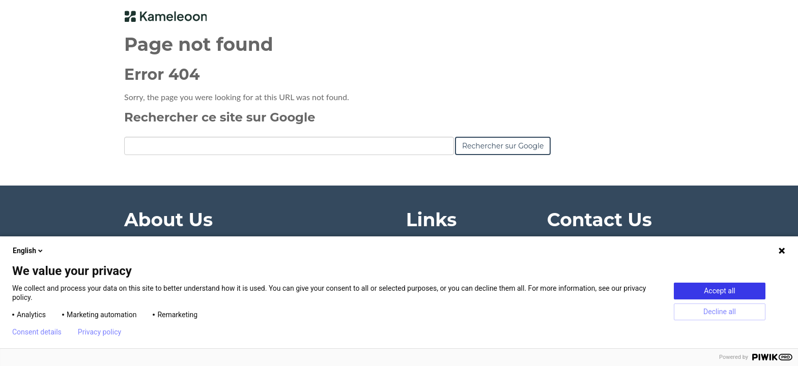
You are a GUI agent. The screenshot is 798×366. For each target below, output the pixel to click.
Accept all (719, 291)
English (28, 251)
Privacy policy (99, 332)
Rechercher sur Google (503, 145)
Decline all (719, 312)
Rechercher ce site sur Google (219, 117)
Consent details (37, 332)
